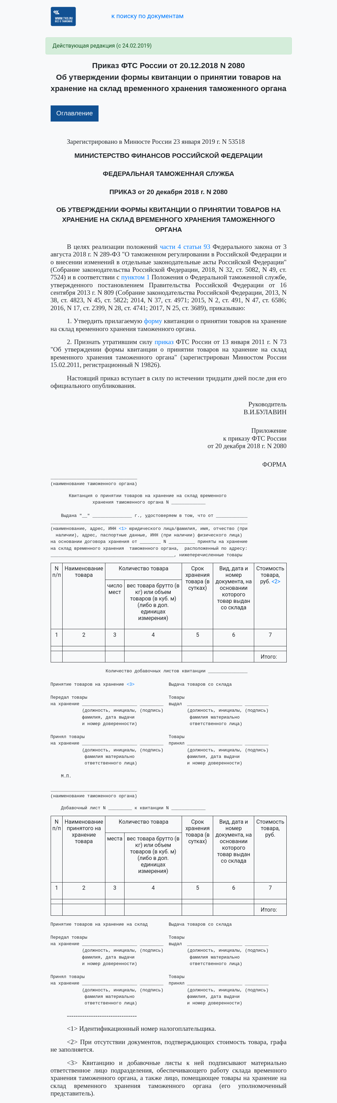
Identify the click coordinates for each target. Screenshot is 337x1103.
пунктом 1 (135, 277)
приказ (164, 341)
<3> (130, 684)
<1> (123, 528)
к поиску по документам (147, 16)
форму (153, 321)
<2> (276, 581)
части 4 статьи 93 (185, 246)
